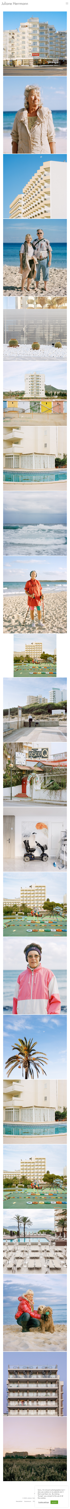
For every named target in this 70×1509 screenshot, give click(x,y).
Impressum (27, 1501)
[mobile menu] (67, 3)
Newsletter (19, 1501)
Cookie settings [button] (43, 1502)
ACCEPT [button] (54, 1502)
